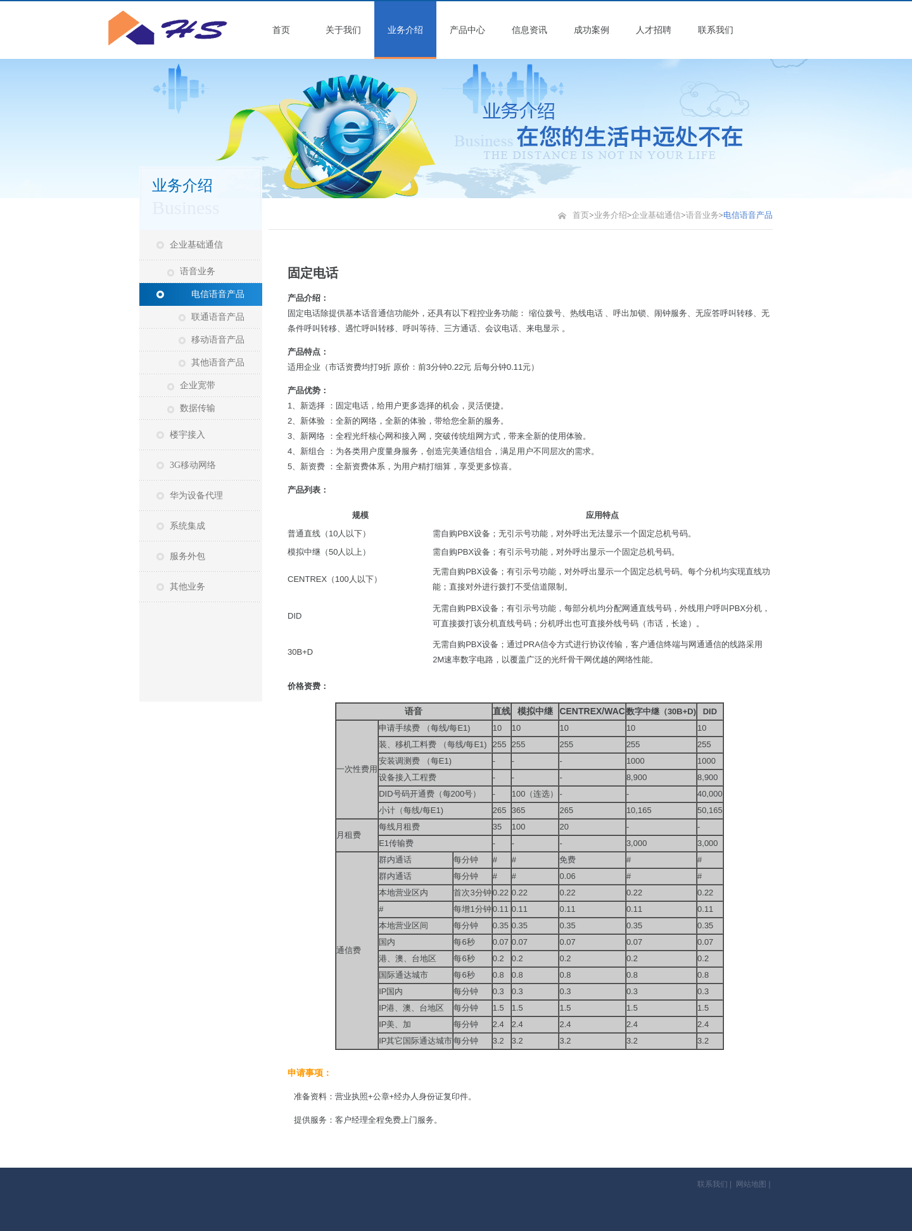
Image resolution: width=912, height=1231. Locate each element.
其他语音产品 (217, 362)
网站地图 (751, 1184)
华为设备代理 (196, 495)
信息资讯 (529, 30)
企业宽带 (197, 385)
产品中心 (467, 30)
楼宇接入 (187, 434)
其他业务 (187, 586)
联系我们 (715, 30)
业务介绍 (405, 30)
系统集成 (187, 526)
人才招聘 (653, 30)
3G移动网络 (193, 465)
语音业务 (197, 271)
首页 (281, 30)
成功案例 (591, 30)
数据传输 (197, 408)
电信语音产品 (217, 294)
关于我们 (343, 30)
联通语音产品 (217, 317)
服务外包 (187, 556)
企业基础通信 (196, 244)
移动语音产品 (217, 339)
